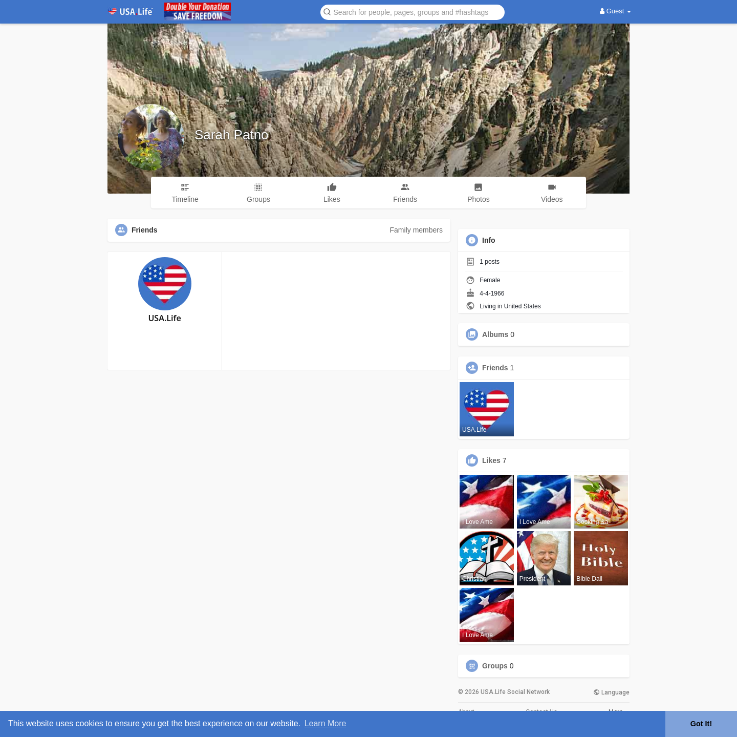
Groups (495, 666)
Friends (495, 368)
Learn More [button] (325, 723)
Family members (416, 230)
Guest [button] (615, 11)
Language (611, 692)
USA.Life (164, 318)
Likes (491, 460)
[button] (412, 11)
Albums (495, 334)
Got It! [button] (701, 724)
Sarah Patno (231, 134)
